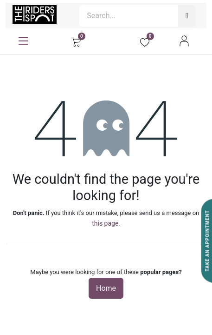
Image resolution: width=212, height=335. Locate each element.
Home (106, 288)
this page (105, 223)
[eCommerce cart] (76, 41)
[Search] (187, 16)
